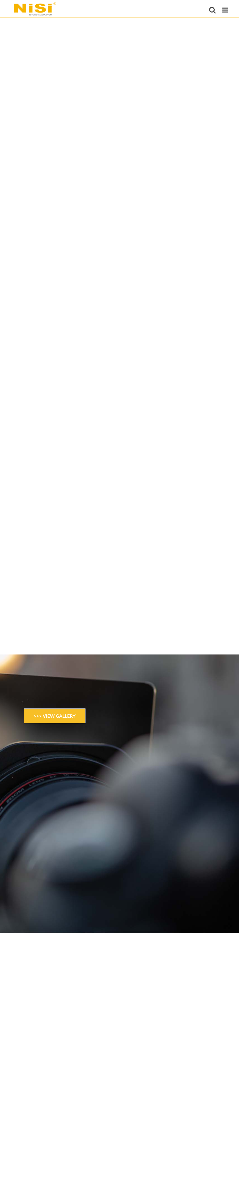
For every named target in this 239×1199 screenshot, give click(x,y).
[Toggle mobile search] (212, 10)
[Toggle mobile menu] (225, 10)
